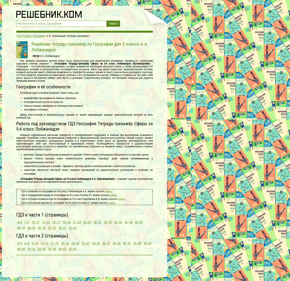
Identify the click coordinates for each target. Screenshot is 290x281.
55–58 (52, 249)
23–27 (87, 222)
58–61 (62, 228)
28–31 (97, 222)
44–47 (147, 243)
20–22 (65, 243)
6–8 (26, 243)
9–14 (35, 243)
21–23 (77, 222)
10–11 (36, 222)
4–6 (19, 222)
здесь (108, 191)
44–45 (21, 228)
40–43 (139, 222)
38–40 (117, 243)
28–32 (96, 243)
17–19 (55, 243)
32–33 (108, 222)
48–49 (21, 249)
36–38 (128, 222)
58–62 (62, 249)
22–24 (75, 243)
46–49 (31, 228)
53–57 (52, 228)
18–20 (66, 222)
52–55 (42, 249)
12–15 (46, 222)
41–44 (137, 243)
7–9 (26, 222)
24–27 (86, 243)
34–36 (118, 222)
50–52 (42, 228)
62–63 (73, 228)
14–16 (44, 243)
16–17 (56, 222)
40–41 (127, 243)
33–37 (106, 243)
